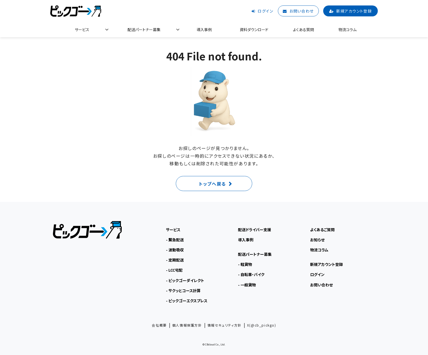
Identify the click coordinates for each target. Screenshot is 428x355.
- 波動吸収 (175, 250)
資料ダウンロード (254, 29)
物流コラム (347, 29)
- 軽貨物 (245, 264)
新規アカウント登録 (354, 11)
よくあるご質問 (322, 229)
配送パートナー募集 (143, 29)
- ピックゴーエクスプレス (186, 300)
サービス (82, 29)
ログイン (265, 11)
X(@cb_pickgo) (261, 325)
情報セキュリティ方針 (224, 325)
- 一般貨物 (247, 284)
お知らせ (317, 239)
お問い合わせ (301, 11)
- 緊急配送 (175, 239)
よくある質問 (303, 29)
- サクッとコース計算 (183, 290)
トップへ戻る (212, 183)
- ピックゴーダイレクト (185, 280)
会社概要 (159, 325)
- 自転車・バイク (251, 274)
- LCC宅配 (174, 270)
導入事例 (204, 29)
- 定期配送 (175, 260)
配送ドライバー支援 (254, 229)
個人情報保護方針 (187, 325)
